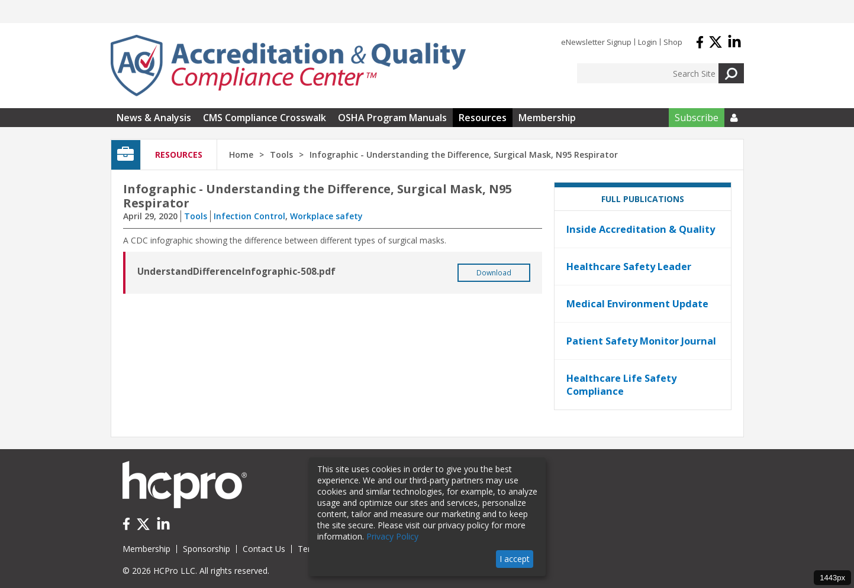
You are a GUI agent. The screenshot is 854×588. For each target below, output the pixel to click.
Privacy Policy (392, 536)
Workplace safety (326, 216)
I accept (514, 558)
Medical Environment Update (637, 303)
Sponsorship (206, 548)
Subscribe (696, 117)
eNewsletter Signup (596, 42)
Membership (547, 117)
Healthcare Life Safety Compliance (621, 385)
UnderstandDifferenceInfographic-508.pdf (236, 271)
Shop (672, 42)
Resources (483, 117)
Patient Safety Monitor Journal (641, 340)
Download (493, 273)
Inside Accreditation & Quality (640, 229)
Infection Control (249, 216)
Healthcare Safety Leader (628, 266)
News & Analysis (154, 117)
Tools (195, 216)
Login (647, 42)
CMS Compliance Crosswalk (264, 117)
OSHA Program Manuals (392, 117)
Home (241, 154)
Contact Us (264, 548)
